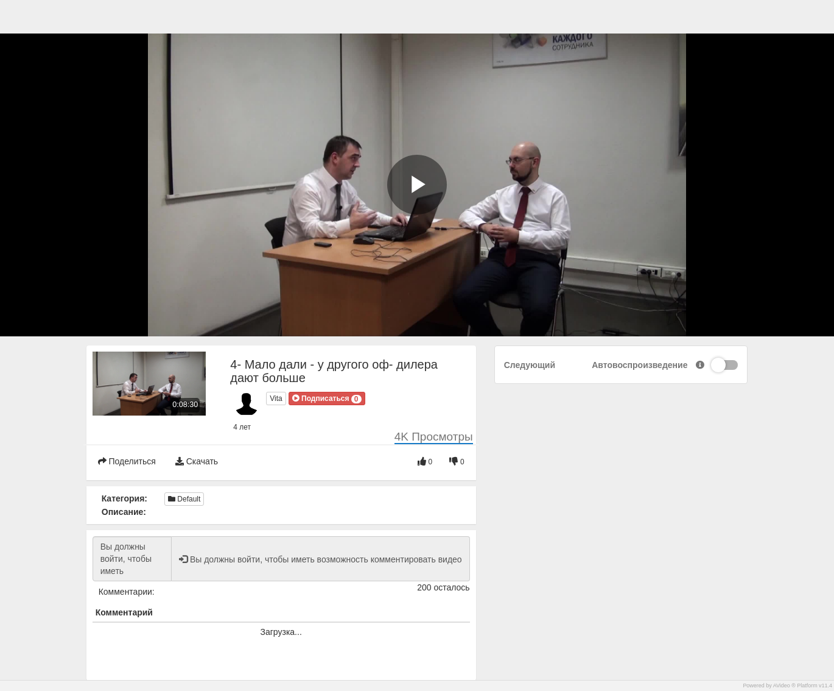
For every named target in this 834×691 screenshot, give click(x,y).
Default (184, 499)
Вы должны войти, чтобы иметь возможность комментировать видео (132, 558)
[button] (327, 398)
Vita (276, 398)
